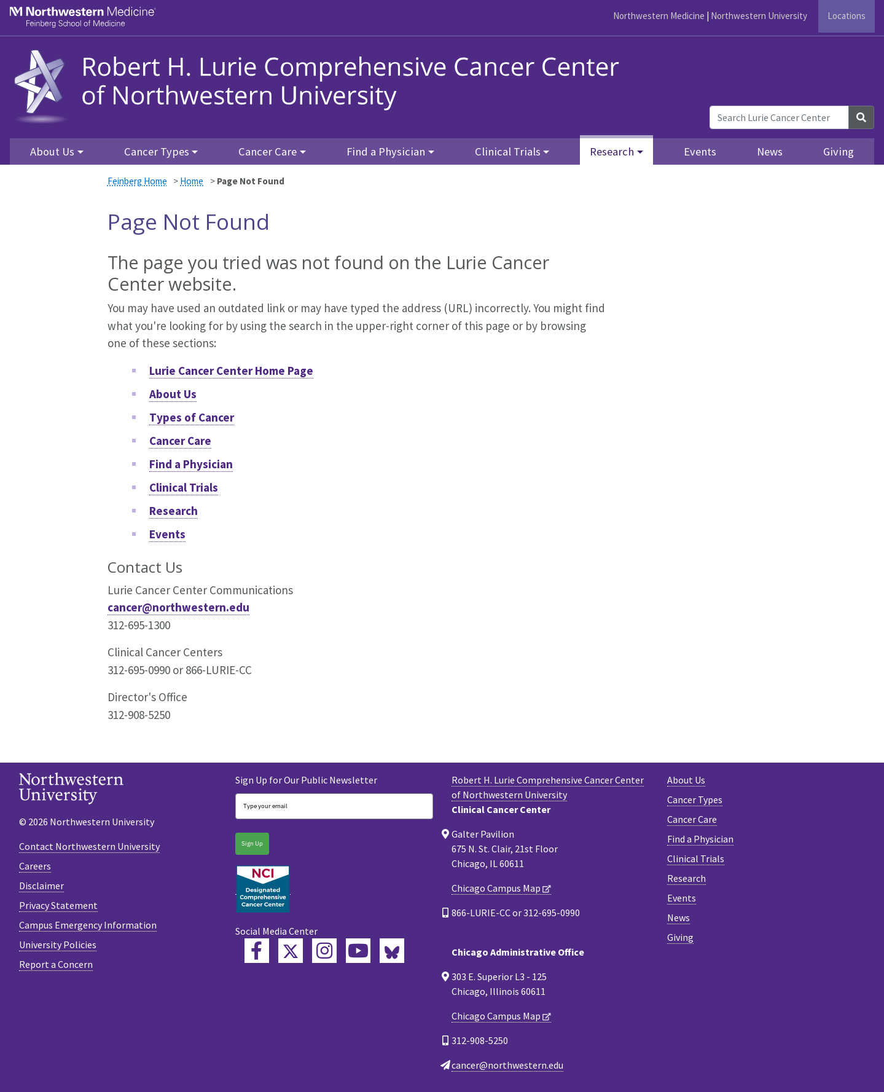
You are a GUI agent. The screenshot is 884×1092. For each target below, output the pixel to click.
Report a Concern (56, 964)
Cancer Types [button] (156, 151)
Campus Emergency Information (88, 925)
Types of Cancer (191, 417)
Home (191, 181)
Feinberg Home (137, 181)
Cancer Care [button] (267, 151)
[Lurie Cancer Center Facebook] (256, 950)
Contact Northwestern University (89, 846)
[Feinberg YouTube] (358, 950)
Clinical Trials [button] (508, 151)
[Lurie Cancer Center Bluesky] (392, 950)
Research (173, 510)
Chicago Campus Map (496, 888)
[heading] (320, 84)
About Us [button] (52, 151)
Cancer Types (694, 799)
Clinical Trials (183, 487)
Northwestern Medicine (659, 16)
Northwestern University (759, 16)
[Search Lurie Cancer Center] (779, 117)
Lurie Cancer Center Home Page (231, 370)
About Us (173, 394)
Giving (838, 151)
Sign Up (252, 843)
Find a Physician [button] (385, 151)
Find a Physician (191, 464)
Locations (846, 16)
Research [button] (612, 151)
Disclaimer (41, 885)
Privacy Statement (58, 905)
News (770, 151)
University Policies (57, 944)
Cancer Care (180, 440)
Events (700, 151)
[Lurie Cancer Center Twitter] (290, 950)
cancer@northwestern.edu (178, 607)
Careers (35, 866)
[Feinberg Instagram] (324, 950)
